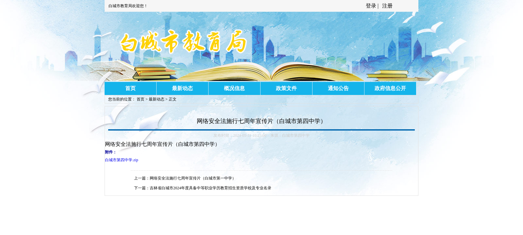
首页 (130, 88)
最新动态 (182, 88)
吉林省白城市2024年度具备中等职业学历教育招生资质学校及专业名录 (210, 188)
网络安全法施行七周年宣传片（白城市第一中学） (193, 178)
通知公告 (338, 88)
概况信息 (234, 88)
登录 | (373, 5)
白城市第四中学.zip (121, 160)
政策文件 (286, 88)
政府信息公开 (390, 88)
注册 (387, 5)
